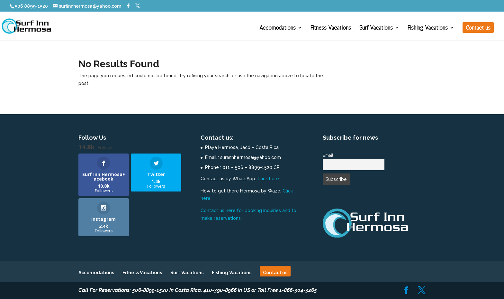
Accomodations (277, 28)
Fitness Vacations (330, 28)
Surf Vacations (376, 28)
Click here (268, 178)
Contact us (478, 28)
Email (328, 155)
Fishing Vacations (428, 28)
